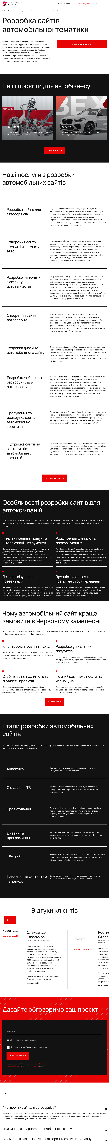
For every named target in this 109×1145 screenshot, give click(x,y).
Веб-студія (5, 11)
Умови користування (30, 1066)
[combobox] (11, 1040)
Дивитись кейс (10, 936)
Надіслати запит (18, 1056)
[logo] (13, 3)
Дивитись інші (54, 150)
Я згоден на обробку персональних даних (29, 1047)
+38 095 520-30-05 (63, 4)
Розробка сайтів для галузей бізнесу (24, 11)
